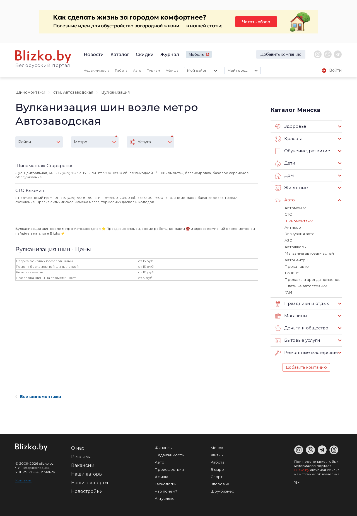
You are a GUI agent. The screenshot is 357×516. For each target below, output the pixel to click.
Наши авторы (87, 472)
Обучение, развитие (302, 151)
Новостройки (87, 490)
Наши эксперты (89, 481)
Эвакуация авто (299, 233)
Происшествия (169, 468)
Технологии (166, 482)
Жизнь (217, 453)
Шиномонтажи (30, 92)
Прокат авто (296, 265)
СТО (288, 214)
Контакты (23, 479)
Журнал (169, 54)
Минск (217, 446)
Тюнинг (291, 272)
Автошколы (295, 246)
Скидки (145, 54)
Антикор (292, 227)
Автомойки (295, 208)
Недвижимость (96, 70)
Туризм (153, 70)
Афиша (172, 70)
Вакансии (83, 464)
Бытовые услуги (297, 339)
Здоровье (290, 127)
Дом (284, 176)
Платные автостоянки (305, 285)
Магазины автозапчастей (308, 252)
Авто (137, 70)
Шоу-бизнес (222, 490)
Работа (121, 70)
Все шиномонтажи (38, 395)
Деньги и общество (301, 327)
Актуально (165, 497)
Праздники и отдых (301, 302)
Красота (289, 139)
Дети (285, 163)
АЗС (288, 240)
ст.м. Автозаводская (73, 92)
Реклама (81, 455)
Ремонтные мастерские (306, 351)
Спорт (217, 475)
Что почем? (166, 490)
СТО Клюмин (29, 190)
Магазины (291, 315)
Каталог (119, 54)
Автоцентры (296, 259)
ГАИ (288, 291)
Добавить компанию (280, 54)
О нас (77, 446)
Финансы (163, 446)
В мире (217, 468)
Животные (291, 188)
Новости (94, 54)
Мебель (196, 54)
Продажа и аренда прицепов (312, 278)
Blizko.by (301, 468)
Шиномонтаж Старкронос (44, 165)
